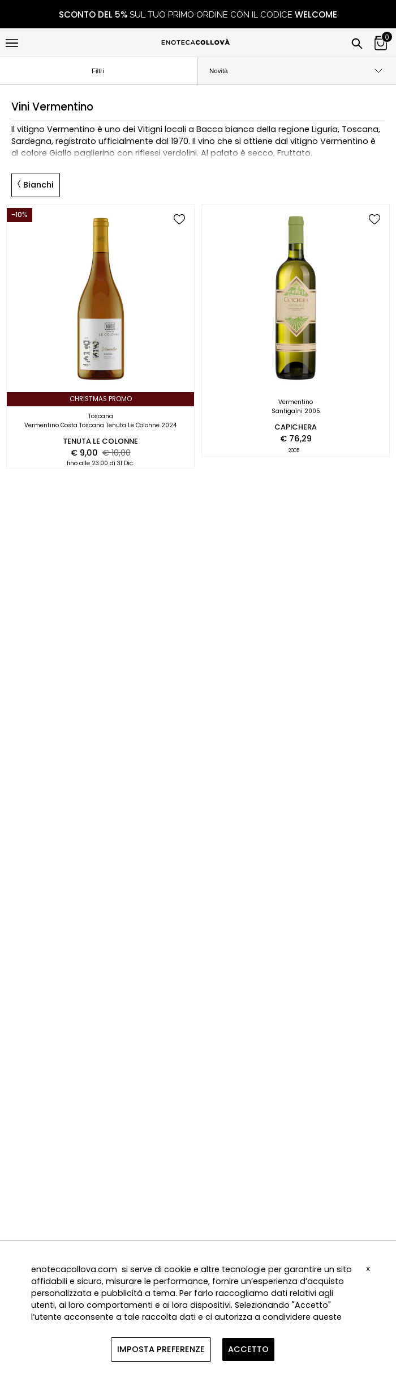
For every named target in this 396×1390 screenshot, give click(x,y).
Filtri (107, 71)
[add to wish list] (179, 220)
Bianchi (36, 184)
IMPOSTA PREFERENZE (161, 1349)
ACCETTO (248, 1349)
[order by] (297, 71)
